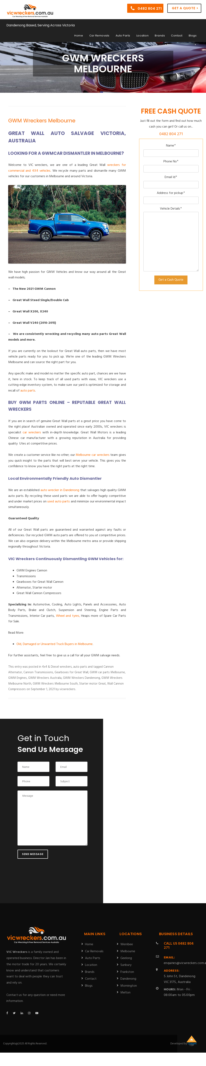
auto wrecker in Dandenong (60, 490)
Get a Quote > (185, 8)
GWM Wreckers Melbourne (41, 120)
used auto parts (58, 501)
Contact (177, 36)
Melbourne (127, 951)
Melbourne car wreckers (92, 455)
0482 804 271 (146, 8)
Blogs (193, 36)
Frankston (127, 972)
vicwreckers (67, 689)
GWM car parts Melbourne (107, 672)
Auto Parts (123, 36)
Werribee (126, 944)
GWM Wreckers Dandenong (81, 677)
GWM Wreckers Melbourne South (55, 683)
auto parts (27, 390)
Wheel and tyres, (68, 616)
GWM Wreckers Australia (45, 677)
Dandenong (128, 979)
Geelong (126, 958)
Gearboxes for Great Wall (71, 672)
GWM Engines (17, 677)
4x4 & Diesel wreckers (57, 666)
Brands (160, 36)
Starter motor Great (92, 683)
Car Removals (99, 36)
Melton (125, 992)
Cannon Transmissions (38, 672)
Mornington (128, 986)
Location (142, 36)
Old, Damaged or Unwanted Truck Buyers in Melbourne (54, 644)
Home (78, 36)
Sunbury (126, 965)
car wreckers (32, 432)
